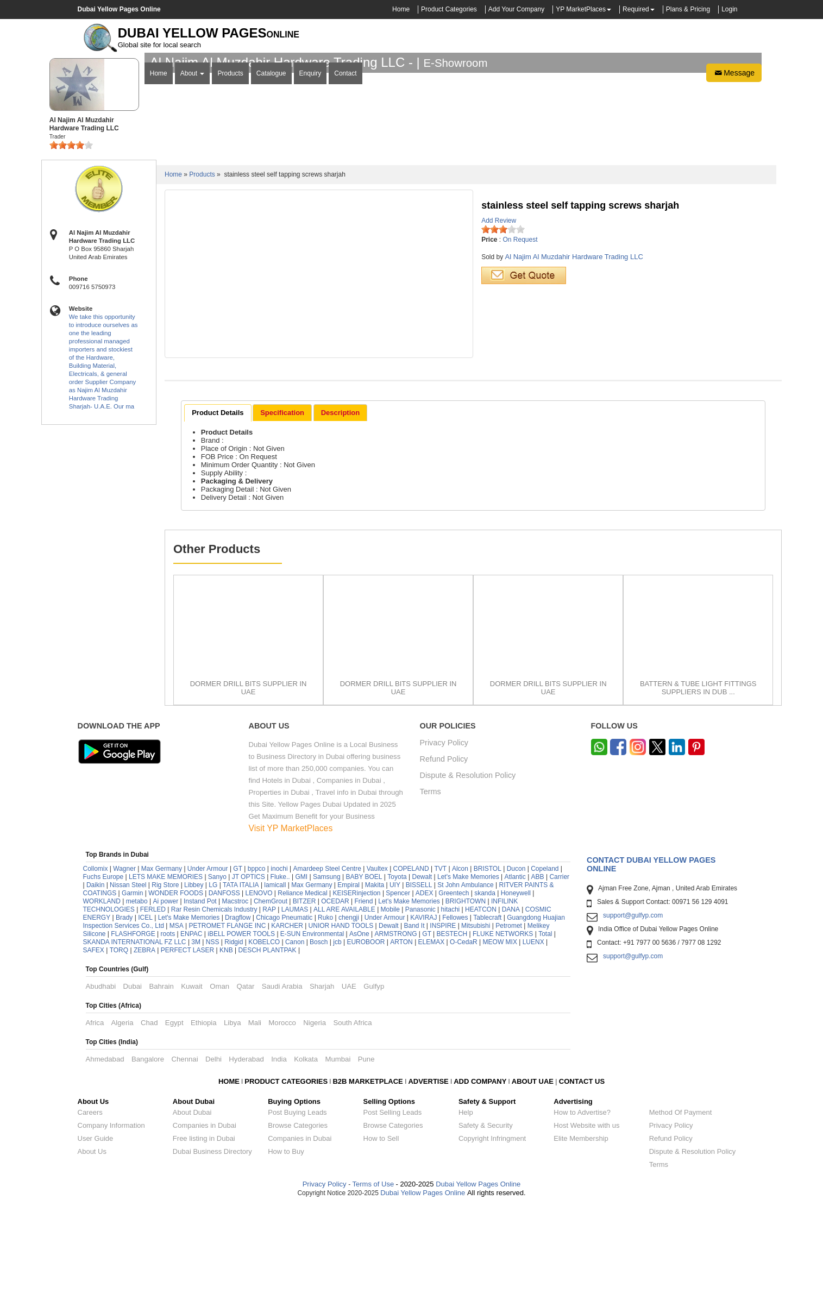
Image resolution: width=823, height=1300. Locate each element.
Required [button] (636, 9)
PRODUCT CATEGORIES (286, 1179)
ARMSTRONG (396, 1031)
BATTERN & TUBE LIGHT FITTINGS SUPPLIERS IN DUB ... (698, 785)
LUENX (533, 1039)
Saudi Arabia (282, 1083)
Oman (219, 1083)
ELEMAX (431, 1039)
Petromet (508, 1023)
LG (213, 982)
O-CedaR (464, 1039)
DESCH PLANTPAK (267, 1047)
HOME (229, 1179)
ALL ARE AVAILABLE (345, 1006)
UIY (394, 982)
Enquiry (310, 223)
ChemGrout (270, 998)
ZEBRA (144, 1047)
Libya (232, 1120)
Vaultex (377, 966)
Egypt (174, 1120)
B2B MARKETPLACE (368, 1179)
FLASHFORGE (133, 1031)
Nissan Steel (128, 982)
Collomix (95, 966)
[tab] (217, 510)
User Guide (96, 1236)
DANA (511, 1006)
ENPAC (191, 1031)
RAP (269, 1006)
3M (195, 1039)
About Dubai (192, 1209)
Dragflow (237, 1015)
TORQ (119, 1047)
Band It (414, 1023)
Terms (430, 889)
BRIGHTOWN (465, 998)
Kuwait (192, 1083)
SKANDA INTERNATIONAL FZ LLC (134, 1039)
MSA (176, 1023)
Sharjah (322, 1083)
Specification (282, 510)
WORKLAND (102, 998)
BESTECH (452, 1031)
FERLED (154, 1006)
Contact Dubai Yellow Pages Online (651, 961)
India (279, 1156)
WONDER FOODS (175, 990)
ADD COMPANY (480, 1179)
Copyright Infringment (492, 1236)
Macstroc (235, 998)
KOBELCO (264, 1039)
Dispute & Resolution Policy (468, 873)
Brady (124, 1015)
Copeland (544, 966)
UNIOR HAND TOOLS (341, 1023)
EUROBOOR (366, 1039)
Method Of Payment (680, 1209)
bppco (257, 966)
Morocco (282, 1120)
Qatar (245, 1083)
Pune (366, 1156)
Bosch (319, 1039)
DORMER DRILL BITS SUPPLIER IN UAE (248, 785)
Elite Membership (581, 1236)
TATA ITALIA (241, 982)
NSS (212, 1039)
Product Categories (449, 9)
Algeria (122, 1120)
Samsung (327, 974)
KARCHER (287, 1023)
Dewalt (422, 974)
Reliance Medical (302, 990)
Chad (149, 1120)
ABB (537, 974)
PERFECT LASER (187, 1047)
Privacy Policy (444, 840)
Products (230, 223)
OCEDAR (335, 998)
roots (167, 1031)
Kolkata (306, 1156)
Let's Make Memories (468, 974)
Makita (374, 982)
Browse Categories (298, 1223)
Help (465, 1209)
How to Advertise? (582, 1209)
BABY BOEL (363, 974)
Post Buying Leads (297, 1209)
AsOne (359, 1031)
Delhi (213, 1156)
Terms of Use (373, 1281)
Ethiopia (204, 1120)
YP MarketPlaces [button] (581, 9)
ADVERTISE (428, 1179)
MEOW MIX (500, 1039)
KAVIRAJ (423, 1015)
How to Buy (286, 1249)
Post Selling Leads (392, 1209)
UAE (349, 1083)
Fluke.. (280, 974)
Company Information (111, 1223)
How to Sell (381, 1236)
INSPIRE (443, 1023)
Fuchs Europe (103, 974)
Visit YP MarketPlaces (291, 925)
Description (340, 510)
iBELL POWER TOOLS (241, 1031)
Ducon (516, 966)
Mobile (391, 1006)
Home (401, 9)
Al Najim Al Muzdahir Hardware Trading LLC (574, 354)
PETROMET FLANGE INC (227, 1023)
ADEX (425, 990)
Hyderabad (246, 1156)
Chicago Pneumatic (284, 1015)
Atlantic (514, 974)
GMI (301, 974)
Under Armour (207, 966)
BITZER (304, 998)
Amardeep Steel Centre (327, 966)
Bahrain (161, 1083)
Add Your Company (516, 9)
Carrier (559, 974)
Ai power (165, 998)
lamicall (275, 982)
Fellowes (455, 1015)
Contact (345, 223)
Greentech (453, 990)
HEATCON (481, 1006)
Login (729, 9)
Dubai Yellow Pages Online (477, 1281)
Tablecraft (487, 1015)
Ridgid (233, 1039)
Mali (254, 1120)
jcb (337, 1039)
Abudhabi (101, 1083)
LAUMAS (294, 1006)
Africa (95, 1120)
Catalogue (271, 223)
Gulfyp (373, 1083)
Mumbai (337, 1156)
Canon (294, 1039)
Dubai (132, 1083)
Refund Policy (444, 856)
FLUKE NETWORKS (503, 1031)
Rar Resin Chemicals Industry (214, 1006)
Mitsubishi (475, 1023)
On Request (520, 337)
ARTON (401, 1039)
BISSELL (419, 982)
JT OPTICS (248, 974)
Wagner (124, 966)
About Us (92, 1249)
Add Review (498, 318)
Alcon (460, 966)
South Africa (352, 1120)
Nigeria (314, 1120)
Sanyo (217, 974)
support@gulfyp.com (633, 1012)
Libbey (193, 982)
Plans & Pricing (688, 9)
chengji (348, 1015)
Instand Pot (200, 998)
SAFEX (93, 1047)
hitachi (450, 1006)
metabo (137, 998)
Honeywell (516, 990)
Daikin (95, 982)
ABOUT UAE (533, 1179)
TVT (440, 966)
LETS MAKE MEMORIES (166, 974)
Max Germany (161, 966)
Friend (363, 998)
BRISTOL (487, 966)
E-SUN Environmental (312, 1031)
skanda (484, 990)
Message (734, 222)
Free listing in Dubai (204, 1236)
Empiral (348, 982)
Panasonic (420, 1006)
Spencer (398, 990)
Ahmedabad (105, 1156)
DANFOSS (224, 990)
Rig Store (165, 982)
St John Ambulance (465, 982)
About (192, 223)
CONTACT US (582, 1179)
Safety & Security (485, 1223)
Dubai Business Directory (212, 1249)
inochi (279, 966)
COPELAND (411, 966)
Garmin (132, 990)
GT (237, 966)
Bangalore (147, 1156)
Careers (90, 1209)
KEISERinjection (357, 990)
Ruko (325, 1015)
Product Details (217, 510)
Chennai (184, 1156)
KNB (226, 1047)
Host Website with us (586, 1223)
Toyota (396, 974)
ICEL (145, 1015)
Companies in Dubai (204, 1223)
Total (545, 1031)
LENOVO (259, 990)
